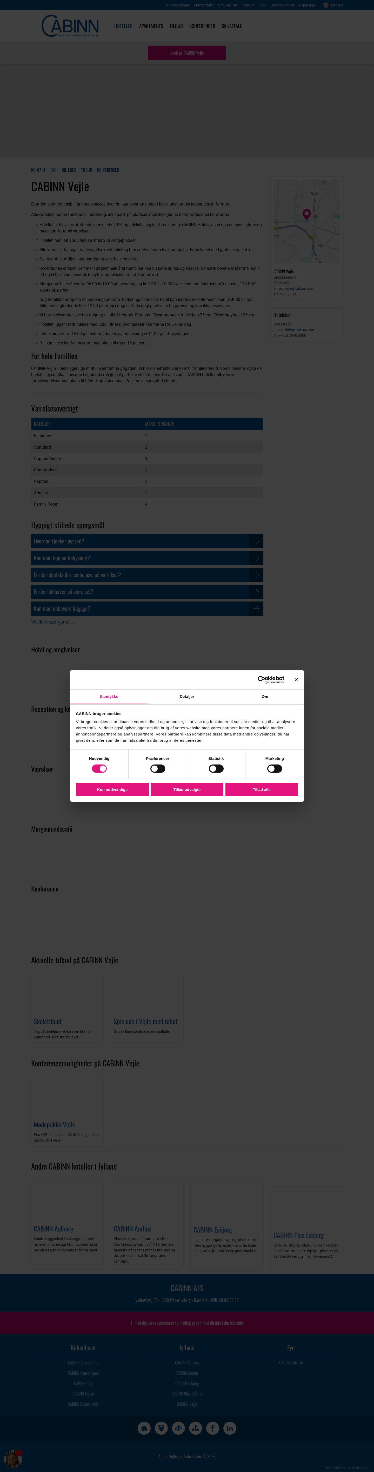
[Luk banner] (296, 679)
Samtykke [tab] (109, 696)
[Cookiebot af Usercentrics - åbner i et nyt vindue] (265, 679)
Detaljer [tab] (187, 696)
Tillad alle (261, 789)
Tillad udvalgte (187, 789)
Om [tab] (265, 696)
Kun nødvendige (112, 789)
